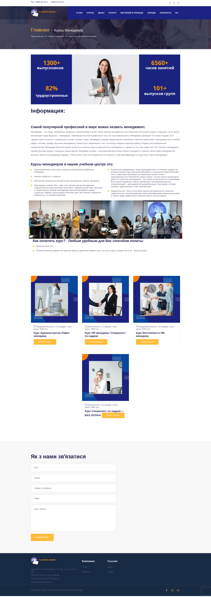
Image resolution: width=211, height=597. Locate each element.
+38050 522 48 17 (39, 2)
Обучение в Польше (131, 13)
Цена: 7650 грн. (92, 329)
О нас (79, 13)
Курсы (90, 13)
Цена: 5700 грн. (143, 329)
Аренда (151, 13)
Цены (101, 13)
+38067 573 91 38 (57, 2)
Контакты (165, 13)
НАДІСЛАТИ (42, 538)
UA (176, 13)
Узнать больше (45, 343)
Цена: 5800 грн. (92, 408)
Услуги (112, 13)
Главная (41, 30)
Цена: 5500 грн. (41, 329)
